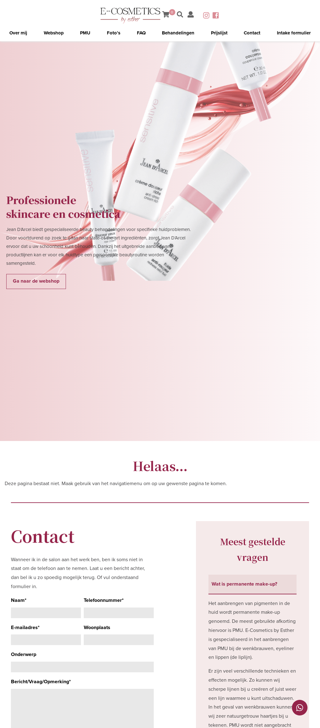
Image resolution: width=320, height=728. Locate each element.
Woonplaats (97, 627)
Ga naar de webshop (36, 281)
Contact (252, 33)
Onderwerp (23, 654)
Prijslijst (219, 33)
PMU (85, 33)
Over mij (18, 33)
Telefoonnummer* (104, 600)
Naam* (19, 600)
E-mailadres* (25, 627)
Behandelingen (178, 33)
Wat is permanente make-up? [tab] (244, 584)
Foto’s (113, 33)
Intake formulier (294, 33)
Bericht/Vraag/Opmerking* (41, 682)
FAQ (141, 33)
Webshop (54, 33)
